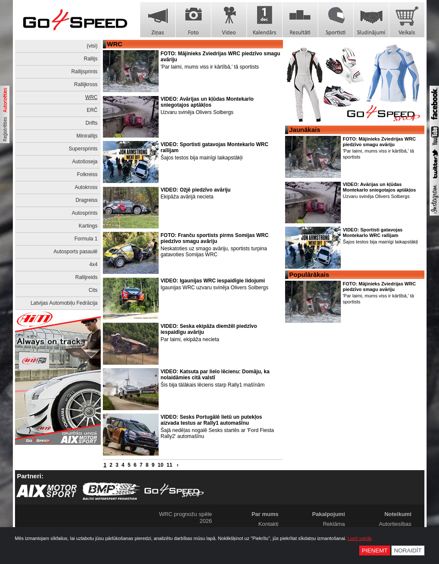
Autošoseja (84, 162)
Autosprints (84, 213)
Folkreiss (87, 174)
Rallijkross (86, 84)
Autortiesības (395, 524)
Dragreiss (86, 200)
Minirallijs (86, 136)
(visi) (92, 46)
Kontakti (269, 524)
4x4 (93, 264)
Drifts (92, 123)
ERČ (92, 110)
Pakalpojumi (328, 514)
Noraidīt (408, 550)
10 (160, 465)
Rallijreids (86, 277)
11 (169, 465)
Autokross (86, 187)
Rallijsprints (84, 72)
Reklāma (334, 524)
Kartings (87, 226)
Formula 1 (85, 239)
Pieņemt (375, 550)
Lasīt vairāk (360, 538)
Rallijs (90, 59)
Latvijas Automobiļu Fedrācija (63, 303)
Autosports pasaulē (76, 252)
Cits (93, 290)
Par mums (265, 514)
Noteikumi (398, 514)
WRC (91, 97)
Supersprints (83, 149)
